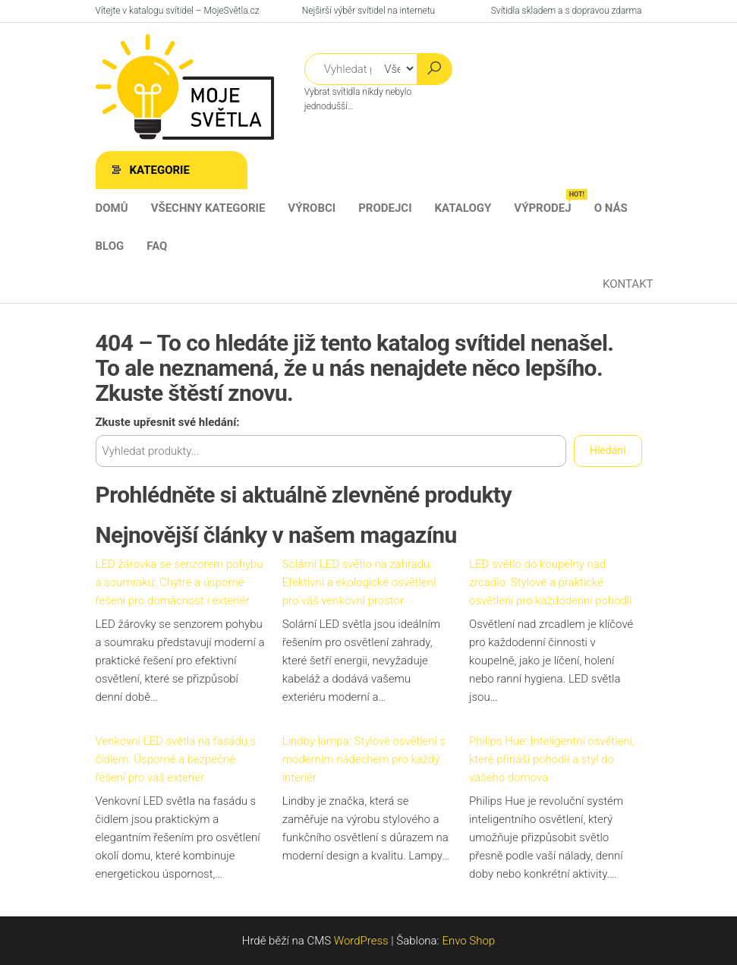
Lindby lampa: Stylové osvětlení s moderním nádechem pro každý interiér (364, 759)
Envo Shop (468, 941)
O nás (611, 208)
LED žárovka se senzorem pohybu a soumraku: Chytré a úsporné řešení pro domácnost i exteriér (179, 582)
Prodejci (384, 208)
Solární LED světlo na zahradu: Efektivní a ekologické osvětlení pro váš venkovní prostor (359, 582)
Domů (112, 208)
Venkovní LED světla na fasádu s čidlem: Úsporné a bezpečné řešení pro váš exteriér (176, 759)
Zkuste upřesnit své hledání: (168, 422)
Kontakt (628, 284)
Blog (110, 246)
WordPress (361, 941)
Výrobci (311, 208)
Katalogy (463, 208)
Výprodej (548, 202)
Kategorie (160, 170)
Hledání (608, 450)
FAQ (156, 246)
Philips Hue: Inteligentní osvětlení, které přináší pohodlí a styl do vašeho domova (552, 759)
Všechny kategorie (208, 208)
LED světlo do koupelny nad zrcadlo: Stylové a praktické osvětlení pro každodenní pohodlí (550, 582)
